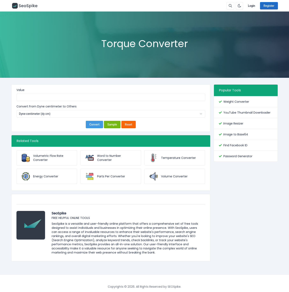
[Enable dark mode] (239, 5)
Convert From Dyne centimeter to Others (46, 106)
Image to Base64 (235, 134)
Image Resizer (233, 123)
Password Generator (237, 156)
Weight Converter (236, 102)
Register (268, 5)
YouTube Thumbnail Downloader (246, 113)
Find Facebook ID (235, 145)
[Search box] (230, 5)
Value (20, 90)
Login (251, 5)
